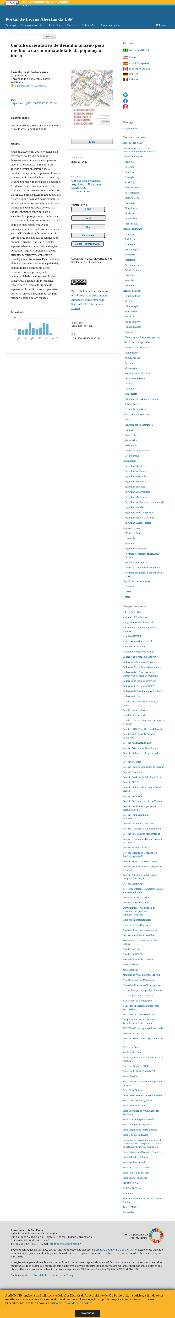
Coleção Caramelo (132, 772)
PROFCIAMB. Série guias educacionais (143, 1028)
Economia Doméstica (136, 409)
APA (88, 218)
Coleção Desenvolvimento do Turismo (143, 801)
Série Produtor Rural (134, 1162)
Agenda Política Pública (135, 617)
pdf (93, 141)
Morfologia (130, 182)
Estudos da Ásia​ (131, 949)
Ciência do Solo (133, 533)
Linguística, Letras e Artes (136, 581)
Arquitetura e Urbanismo (86, 184)
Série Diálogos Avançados (136, 1124)
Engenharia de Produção (137, 491)
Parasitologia (132, 223)
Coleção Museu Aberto (135, 847)
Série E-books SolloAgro (135, 1134)
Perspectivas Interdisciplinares (139, 1014)
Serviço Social (132, 404)
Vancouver (88, 235)
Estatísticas (55, 25)
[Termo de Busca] (26, 36)
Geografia (130, 254)
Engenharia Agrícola (135, 548)
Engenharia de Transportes (139, 512)
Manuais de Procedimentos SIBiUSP (141, 974)
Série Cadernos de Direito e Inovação (142, 1095)
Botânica (129, 166)
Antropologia (132, 264)
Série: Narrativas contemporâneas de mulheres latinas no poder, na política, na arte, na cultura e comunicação (143, 1143)
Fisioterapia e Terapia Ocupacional (143, 337)
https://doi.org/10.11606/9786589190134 (34, 103)
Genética (129, 172)
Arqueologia (131, 249)
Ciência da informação (136, 347)
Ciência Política (133, 270)
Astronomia (131, 445)
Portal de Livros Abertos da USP (39, 19)
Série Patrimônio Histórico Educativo (142, 1152)
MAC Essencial (130, 969)
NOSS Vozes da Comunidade (137, 1000)
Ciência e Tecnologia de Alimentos (142, 567)
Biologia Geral (132, 197)
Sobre (71, 25)
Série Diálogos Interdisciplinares (140, 1129)
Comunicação (132, 352)
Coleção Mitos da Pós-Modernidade (141, 833)
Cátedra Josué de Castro (135, 710)
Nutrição (129, 316)
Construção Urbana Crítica (137, 897)
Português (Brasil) (136, 50)
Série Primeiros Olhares (135, 1157)
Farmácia (129, 332)
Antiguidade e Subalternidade (138, 622)
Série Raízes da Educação (136, 1172)
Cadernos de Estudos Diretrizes (139, 680)
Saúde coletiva (132, 321)
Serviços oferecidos (32, 25)
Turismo (129, 363)
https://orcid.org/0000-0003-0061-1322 (31, 86)
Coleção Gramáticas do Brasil (138, 823)
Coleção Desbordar (133, 795)
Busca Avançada (110, 25)
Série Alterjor (130, 1076)
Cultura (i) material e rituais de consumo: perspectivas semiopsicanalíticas (139, 911)
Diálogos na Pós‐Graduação (137, 924)
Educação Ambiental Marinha (138, 935)
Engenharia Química (135, 481)
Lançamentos (130, 128)
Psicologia (130, 259)
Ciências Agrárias (132, 527)
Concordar (88, 1313)
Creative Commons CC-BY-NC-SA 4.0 (116, 1249)
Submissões (88, 25)
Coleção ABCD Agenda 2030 (137, 742)
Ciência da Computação (137, 450)
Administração (132, 357)
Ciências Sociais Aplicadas (86, 180)
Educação (130, 233)
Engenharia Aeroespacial (138, 522)
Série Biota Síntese (133, 1090)
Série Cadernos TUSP (134, 1105)
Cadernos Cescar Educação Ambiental (142, 667)
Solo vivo (128, 1193)
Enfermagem (131, 311)
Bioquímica (131, 208)
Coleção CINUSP (131, 782)
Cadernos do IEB (131, 696)
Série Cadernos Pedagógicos (137, 1100)
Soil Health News (132, 1188)
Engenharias (78, 187)
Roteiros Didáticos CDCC (136, 1066)
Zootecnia (130, 538)
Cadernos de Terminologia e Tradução (143, 691)
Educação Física (133, 295)
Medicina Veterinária (136, 562)
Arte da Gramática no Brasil (137, 641)
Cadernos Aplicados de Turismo (139, 661)
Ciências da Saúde (132, 290)
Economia (130, 388)
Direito (128, 383)
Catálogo (11, 25)
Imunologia (131, 218)
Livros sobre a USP (133, 142)
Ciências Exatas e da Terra (136, 414)
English (130, 57)
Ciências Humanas (132, 228)
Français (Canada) (136, 68)
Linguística (130, 586)
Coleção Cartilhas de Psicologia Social (142, 777)
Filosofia (129, 280)
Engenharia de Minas (136, 471)
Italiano (130, 79)
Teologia (129, 285)
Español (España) (136, 63)
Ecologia (129, 161)
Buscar (161, 25)
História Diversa (131, 964)
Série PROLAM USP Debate (137, 1167)
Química (129, 429)
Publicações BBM (132, 1052)
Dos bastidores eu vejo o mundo (140, 930)
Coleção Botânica (132, 761)
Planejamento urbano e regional (141, 398)
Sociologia (130, 239)
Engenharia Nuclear (135, 507)
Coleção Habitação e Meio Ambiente (142, 828)
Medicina (129, 301)
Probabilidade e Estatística (139, 424)
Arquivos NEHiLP (132, 636)
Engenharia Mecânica (136, 476)
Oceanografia (132, 455)
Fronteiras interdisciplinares (138, 959)
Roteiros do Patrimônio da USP (139, 1071)
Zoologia (129, 177)
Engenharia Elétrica (135, 486)
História (129, 275)
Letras (128, 591)
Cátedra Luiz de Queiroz (136, 715)
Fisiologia (130, 203)
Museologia (131, 368)
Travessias (128, 1212)
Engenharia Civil (81, 191)
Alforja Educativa (132, 612)
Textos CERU (129, 1207)
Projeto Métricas (131, 1033)
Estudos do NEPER (133, 954)
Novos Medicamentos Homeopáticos (142, 985)
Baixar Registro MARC (87, 244)
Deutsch (130, 74)
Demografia (131, 393)
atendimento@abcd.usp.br (65, 1243)
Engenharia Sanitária (136, 497)
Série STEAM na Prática (135, 1177)
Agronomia (130, 543)
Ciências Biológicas (133, 156)
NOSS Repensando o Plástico (138, 995)
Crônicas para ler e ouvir (136, 902)
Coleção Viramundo (133, 883)
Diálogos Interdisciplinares (137, 919)
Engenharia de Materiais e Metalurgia (144, 502)
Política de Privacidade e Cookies (70, 1303)
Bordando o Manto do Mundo (138, 651)
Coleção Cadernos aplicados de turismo (143, 766)
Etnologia (130, 244)
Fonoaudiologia (133, 326)
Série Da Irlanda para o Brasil (138, 1119)
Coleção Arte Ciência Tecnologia (139, 747)
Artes (127, 596)
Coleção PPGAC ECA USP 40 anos (140, 861)
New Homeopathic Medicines (138, 980)
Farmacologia (132, 187)
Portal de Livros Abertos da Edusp (54, 1275)
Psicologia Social (131, 1047)
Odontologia (131, 306)
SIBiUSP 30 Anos (131, 1183)
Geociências (131, 435)
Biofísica (129, 213)
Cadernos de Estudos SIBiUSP (138, 686)
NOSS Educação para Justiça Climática (142, 990)
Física (128, 419)
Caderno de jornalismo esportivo (140, 656)
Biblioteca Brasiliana (134, 646)
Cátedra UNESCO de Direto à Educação (143, 729)
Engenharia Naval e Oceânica (140, 517)
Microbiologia (132, 192)
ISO (88, 226)
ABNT (88, 209)
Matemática (131, 440)
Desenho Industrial (135, 378)
